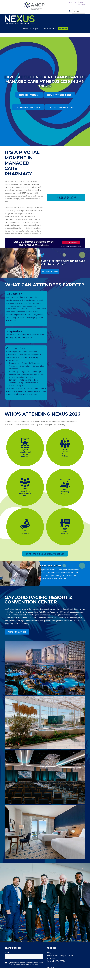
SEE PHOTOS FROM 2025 (29, 95)
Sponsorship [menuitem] (48, 29)
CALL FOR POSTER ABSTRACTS (28, 107)
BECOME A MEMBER (50, 271)
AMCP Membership (76, 2)
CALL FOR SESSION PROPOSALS (61, 107)
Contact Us (81, 4)
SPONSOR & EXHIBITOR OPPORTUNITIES (66, 198)
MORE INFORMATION (17, 632)
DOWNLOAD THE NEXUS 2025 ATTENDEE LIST (45, 554)
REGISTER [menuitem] (63, 28)
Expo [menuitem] (36, 29)
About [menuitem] (26, 29)
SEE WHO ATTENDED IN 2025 (59, 95)
